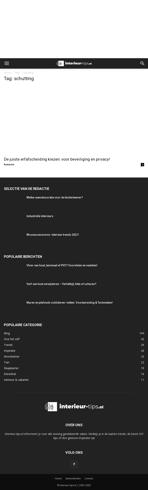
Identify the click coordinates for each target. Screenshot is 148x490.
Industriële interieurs (39, 216)
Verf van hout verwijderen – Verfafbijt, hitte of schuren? (61, 284)
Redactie (9, 164)
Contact (89, 478)
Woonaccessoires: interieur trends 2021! (52, 234)
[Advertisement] (74, 29)
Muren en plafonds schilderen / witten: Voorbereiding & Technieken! (69, 302)
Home (7, 72)
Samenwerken (73, 478)
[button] (6, 63)
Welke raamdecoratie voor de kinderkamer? (54, 197)
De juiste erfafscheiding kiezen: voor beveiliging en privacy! (57, 159)
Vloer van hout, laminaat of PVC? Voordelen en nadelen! (61, 265)
